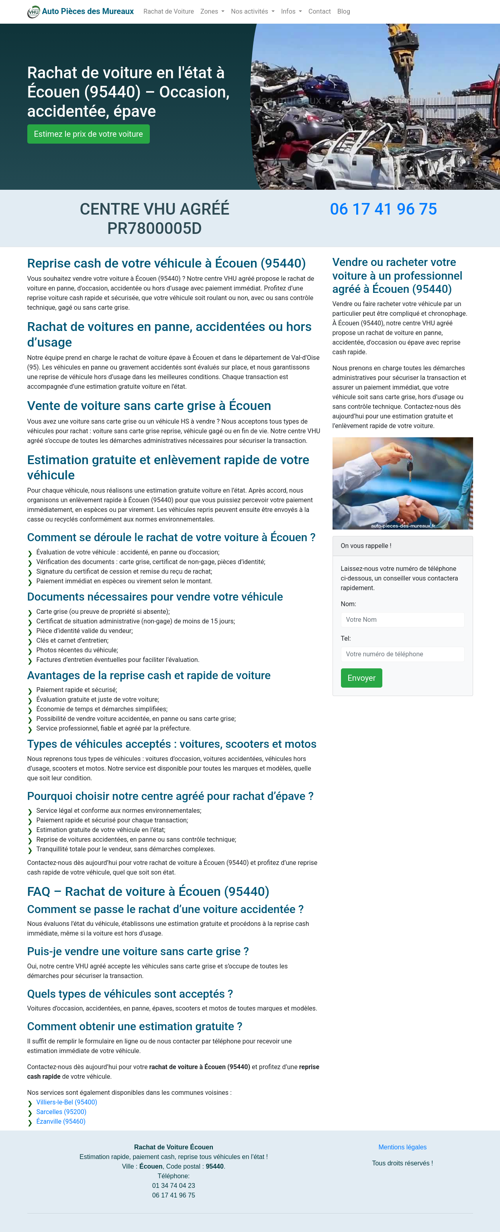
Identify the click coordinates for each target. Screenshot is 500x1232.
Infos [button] (289, 11)
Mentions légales (402, 1147)
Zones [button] (210, 11)
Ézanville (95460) (61, 1121)
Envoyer (362, 678)
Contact (319, 11)
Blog (343, 11)
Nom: (348, 604)
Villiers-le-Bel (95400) (67, 1102)
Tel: (346, 638)
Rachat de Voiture (168, 11)
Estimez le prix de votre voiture (88, 134)
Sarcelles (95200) (62, 1112)
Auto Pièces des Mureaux (88, 11)
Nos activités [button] (250, 11)
